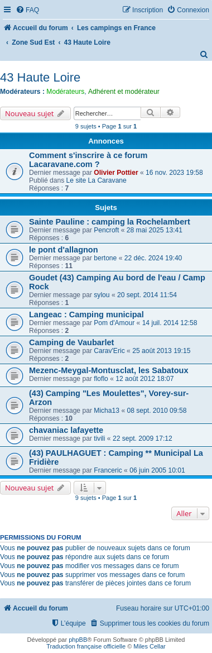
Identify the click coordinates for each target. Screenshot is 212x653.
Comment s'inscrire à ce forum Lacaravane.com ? (88, 160)
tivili (99, 438)
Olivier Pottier (116, 173)
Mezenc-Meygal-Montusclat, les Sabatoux (109, 370)
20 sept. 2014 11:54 (147, 295)
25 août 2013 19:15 (161, 351)
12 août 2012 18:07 (144, 379)
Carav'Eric (109, 351)
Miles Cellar (149, 646)
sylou (101, 295)
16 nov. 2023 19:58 (174, 173)
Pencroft (106, 230)
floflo (101, 379)
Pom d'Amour (114, 323)
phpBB (78, 639)
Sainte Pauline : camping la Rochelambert (109, 221)
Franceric (108, 470)
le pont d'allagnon (63, 249)
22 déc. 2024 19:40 (153, 258)
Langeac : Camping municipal (86, 314)
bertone (105, 258)
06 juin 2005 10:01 (157, 470)
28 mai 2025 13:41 (154, 230)
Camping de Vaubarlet (71, 342)
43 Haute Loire (40, 77)
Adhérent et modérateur (124, 92)
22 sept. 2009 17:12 (142, 438)
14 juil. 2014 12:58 (169, 323)
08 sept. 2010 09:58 (156, 410)
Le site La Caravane (96, 180)
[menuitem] (27, 10)
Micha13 (106, 410)
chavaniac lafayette (66, 430)
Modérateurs (65, 92)
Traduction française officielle (86, 646)
